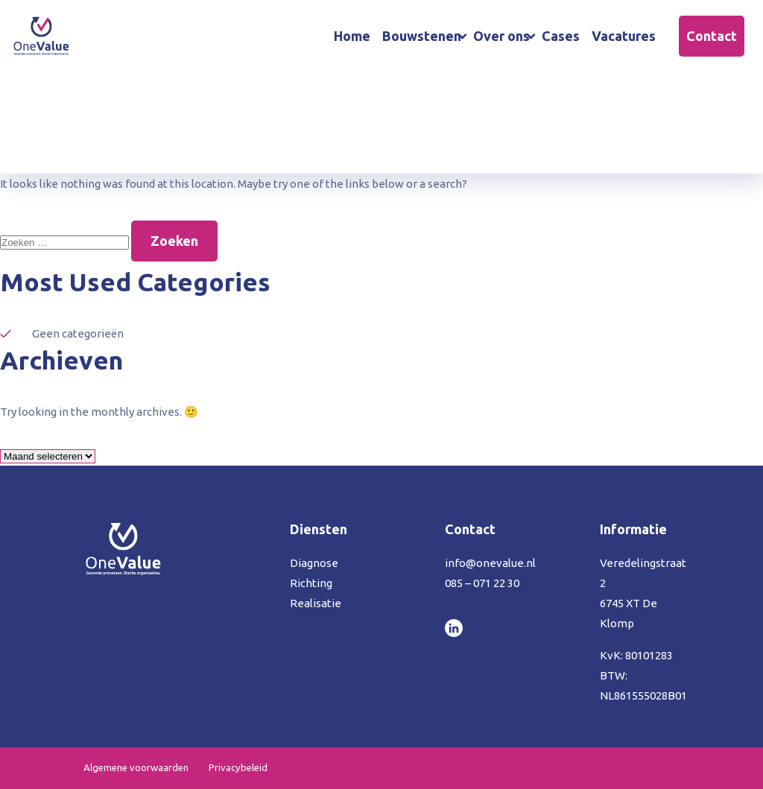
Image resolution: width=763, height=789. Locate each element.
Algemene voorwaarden (136, 767)
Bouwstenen (421, 35)
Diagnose (314, 563)
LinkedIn (454, 628)
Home (352, 35)
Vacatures (624, 35)
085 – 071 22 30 (482, 583)
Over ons (501, 35)
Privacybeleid (238, 767)
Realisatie (315, 603)
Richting (311, 583)
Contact (711, 35)
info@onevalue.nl (490, 563)
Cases (561, 35)
